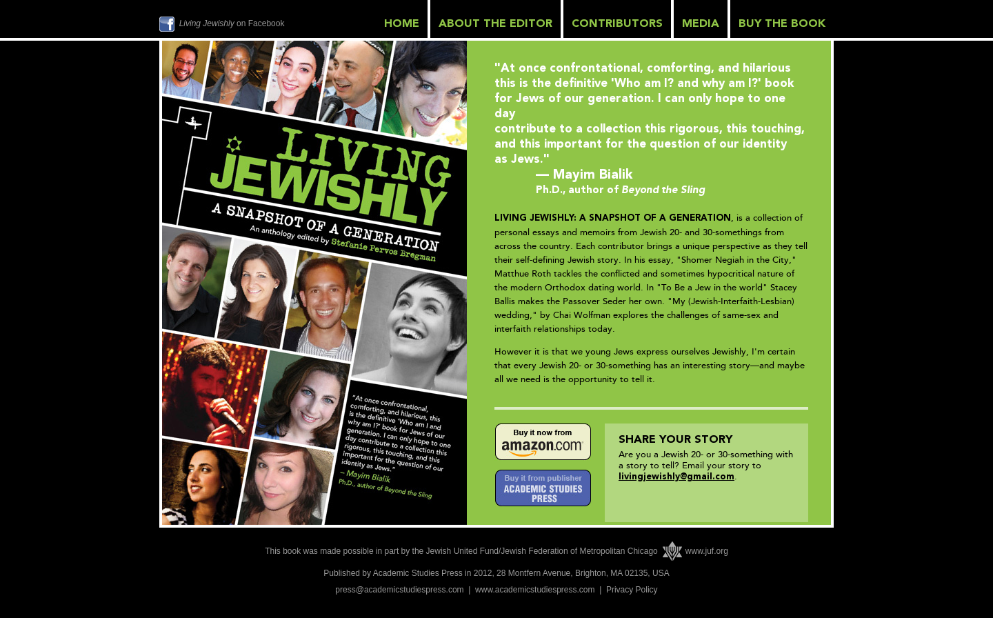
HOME (401, 24)
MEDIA (700, 24)
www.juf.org (706, 551)
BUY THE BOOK (782, 24)
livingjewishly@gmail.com (676, 476)
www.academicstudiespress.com (534, 590)
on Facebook (232, 23)
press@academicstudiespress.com (399, 590)
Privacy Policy (632, 590)
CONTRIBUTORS (617, 24)
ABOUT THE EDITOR (495, 24)
